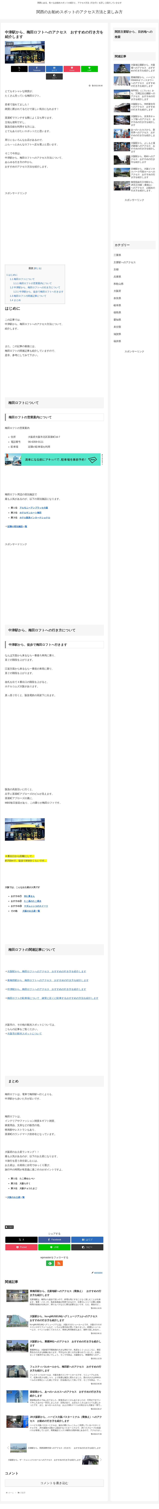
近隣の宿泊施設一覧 (17, 519)
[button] (96, 69)
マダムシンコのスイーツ (36, 898)
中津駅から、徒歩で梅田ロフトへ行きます (38, 284)
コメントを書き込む (54, 1476)
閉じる (37, 261)
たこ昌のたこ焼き (32, 893)
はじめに (12, 267)
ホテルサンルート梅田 (30, 505)
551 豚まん (29, 889)
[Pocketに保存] (63, 69)
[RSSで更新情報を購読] (57, 1255)
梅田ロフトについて (22, 271)
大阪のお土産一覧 (31, 903)
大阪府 (9, 1220)
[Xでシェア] (13, 69)
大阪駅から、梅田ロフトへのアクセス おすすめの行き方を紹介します (46, 964)
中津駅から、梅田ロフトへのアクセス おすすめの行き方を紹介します (46, 981)
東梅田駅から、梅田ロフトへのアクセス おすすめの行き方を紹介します (48, 972)
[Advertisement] (54, 220)
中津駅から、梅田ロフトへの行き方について (35, 280)
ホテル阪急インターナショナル (35, 510)
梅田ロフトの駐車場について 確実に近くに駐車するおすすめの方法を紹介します (52, 990)
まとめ (15, 292)
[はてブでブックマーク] (46, 69)
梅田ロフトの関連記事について (28, 288)
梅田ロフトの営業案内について (32, 276)
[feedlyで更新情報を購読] (51, 1255)
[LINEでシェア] (79, 69)
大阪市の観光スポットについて (24, 1026)
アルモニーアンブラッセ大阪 (34, 500)
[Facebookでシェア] (29, 69)
